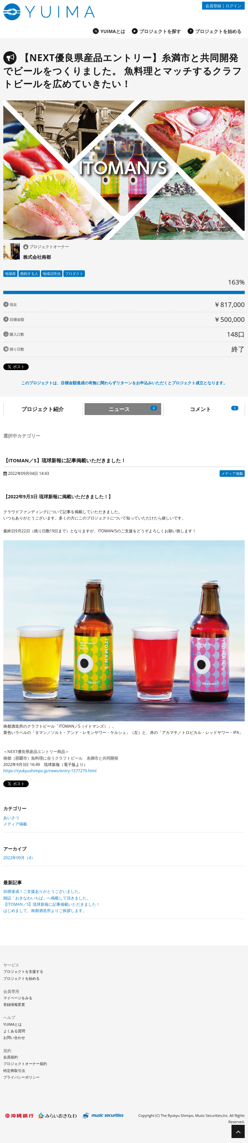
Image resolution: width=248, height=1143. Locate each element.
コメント (214, 409)
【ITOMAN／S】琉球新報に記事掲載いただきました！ (51, 904)
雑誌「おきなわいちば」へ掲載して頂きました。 (46, 898)
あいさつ (11, 817)
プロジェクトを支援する (23, 971)
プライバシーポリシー (21, 1077)
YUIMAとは (112, 31)
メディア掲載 (15, 824)
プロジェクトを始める (218, 31)
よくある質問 (14, 1030)
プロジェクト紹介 (42, 409)
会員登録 (213, 5)
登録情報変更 (14, 1004)
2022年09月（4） (19, 857)
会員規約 (10, 1056)
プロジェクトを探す (160, 31)
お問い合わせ (14, 1037)
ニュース (133, 409)
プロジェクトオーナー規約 (25, 1063)
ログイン (233, 5)
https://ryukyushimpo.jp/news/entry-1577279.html (49, 771)
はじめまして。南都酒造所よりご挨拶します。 (45, 910)
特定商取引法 (14, 1070)
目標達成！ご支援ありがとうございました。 (43, 891)
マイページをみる (17, 997)
